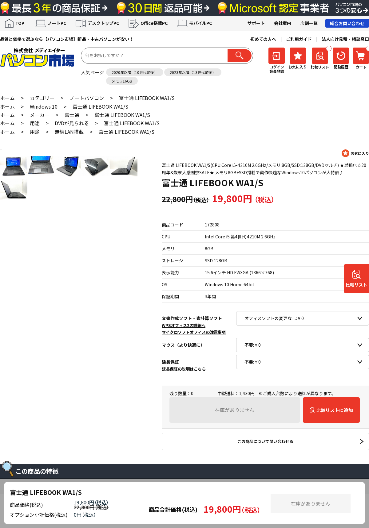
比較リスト (356, 285)
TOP (19, 23)
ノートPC (57, 23)
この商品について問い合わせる (265, 441)
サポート (256, 23)
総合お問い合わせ (347, 23)
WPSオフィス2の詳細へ (183, 325)
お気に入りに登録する (355, 153)
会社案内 (282, 23)
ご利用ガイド (299, 39)
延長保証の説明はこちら (184, 369)
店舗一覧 (309, 23)
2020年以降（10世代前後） (135, 72)
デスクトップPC (103, 23)
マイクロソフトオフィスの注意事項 (194, 332)
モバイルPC (200, 23)
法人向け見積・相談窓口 (345, 39)
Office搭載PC (154, 23)
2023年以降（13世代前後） (193, 72)
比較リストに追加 (334, 410)
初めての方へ (263, 39)
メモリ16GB (122, 80)
